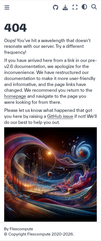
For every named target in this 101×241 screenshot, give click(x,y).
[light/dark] (84, 6)
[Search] (94, 6)
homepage (15, 96)
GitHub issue (60, 116)
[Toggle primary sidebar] (7, 7)
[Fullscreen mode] (75, 7)
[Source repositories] (55, 7)
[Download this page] (65, 7)
